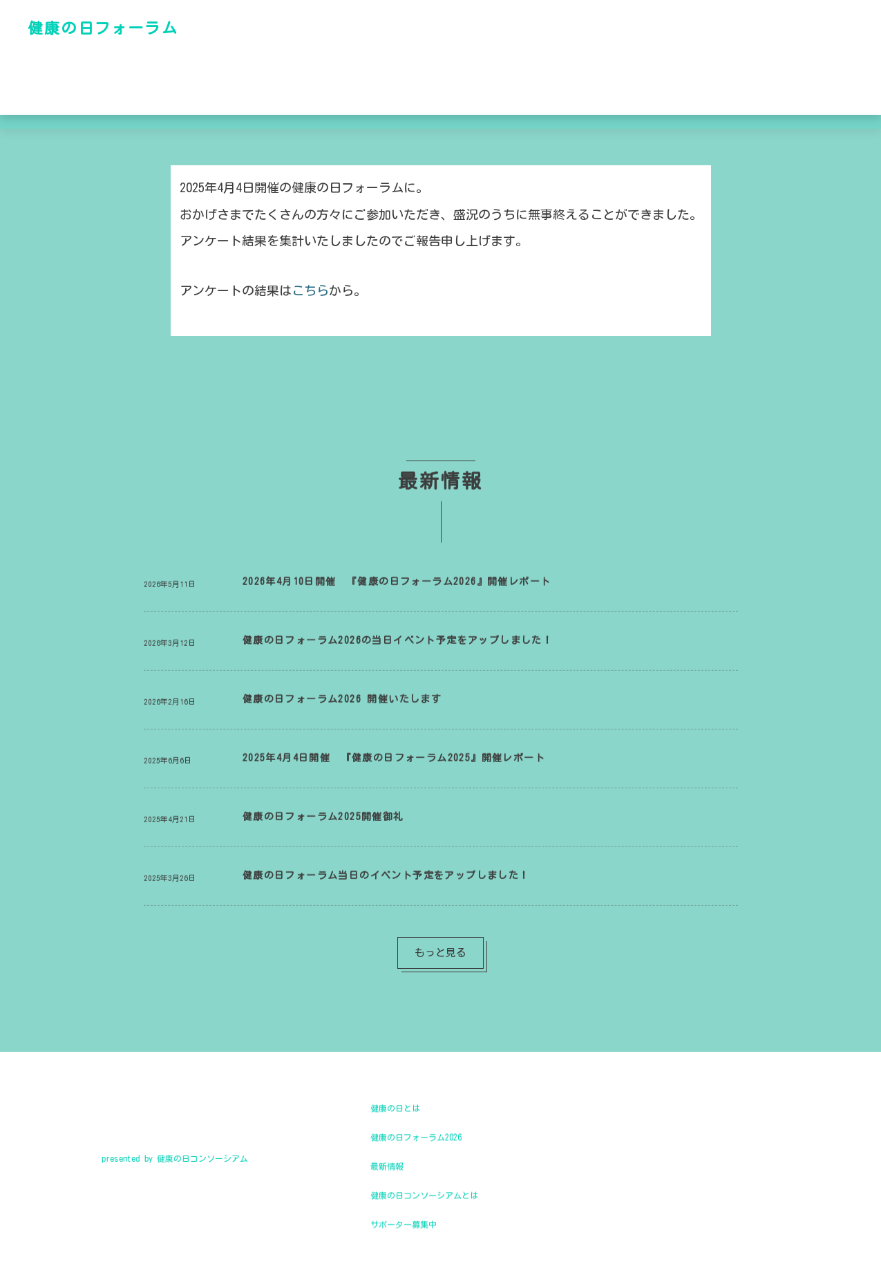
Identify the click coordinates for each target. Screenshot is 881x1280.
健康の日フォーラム (103, 27)
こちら (310, 290)
